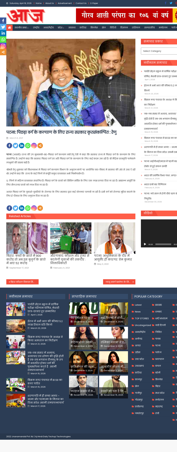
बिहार (157, 386)
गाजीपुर (138, 393)
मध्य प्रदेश (159, 393)
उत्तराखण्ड (139, 365)
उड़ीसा (137, 352)
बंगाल (158, 365)
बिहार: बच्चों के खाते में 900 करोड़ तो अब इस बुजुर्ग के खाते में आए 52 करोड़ (26, 259)
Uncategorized (143, 325)
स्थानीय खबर (21, 27)
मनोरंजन (163, 27)
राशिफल (136, 27)
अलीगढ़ (138, 338)
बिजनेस (94, 27)
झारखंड (158, 304)
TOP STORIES (142, 318)
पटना (157, 345)
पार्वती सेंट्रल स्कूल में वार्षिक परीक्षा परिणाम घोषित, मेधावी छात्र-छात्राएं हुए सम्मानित (43, 308)
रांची (157, 413)
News (138, 311)
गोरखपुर (139, 399)
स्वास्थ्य (72, 27)
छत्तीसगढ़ (139, 406)
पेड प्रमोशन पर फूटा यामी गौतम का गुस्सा (95, 318)
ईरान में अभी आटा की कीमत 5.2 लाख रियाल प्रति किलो (45, 323)
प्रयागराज (159, 359)
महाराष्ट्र (159, 406)
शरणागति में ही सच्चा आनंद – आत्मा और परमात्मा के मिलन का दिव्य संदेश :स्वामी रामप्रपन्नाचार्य (46, 399)
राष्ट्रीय (36, 27)
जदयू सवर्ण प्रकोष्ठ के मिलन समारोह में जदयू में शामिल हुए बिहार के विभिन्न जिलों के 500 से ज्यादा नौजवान (120, 281)
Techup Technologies (59, 436)
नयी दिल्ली (160, 325)
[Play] (145, 244)
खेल (104, 27)
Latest (138, 304)
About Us (49, 3)
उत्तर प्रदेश (139, 359)
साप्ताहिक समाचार (84, 296)
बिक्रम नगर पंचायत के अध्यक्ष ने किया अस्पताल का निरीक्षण (45, 338)
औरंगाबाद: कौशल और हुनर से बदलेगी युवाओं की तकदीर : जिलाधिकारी (69, 259)
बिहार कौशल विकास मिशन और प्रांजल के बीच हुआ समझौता (24, 281)
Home (38, 3)
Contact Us (81, 3)
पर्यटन (158, 352)
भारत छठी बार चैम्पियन (155, 184)
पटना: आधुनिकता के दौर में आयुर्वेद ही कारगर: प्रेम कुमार (113, 257)
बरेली (157, 372)
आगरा (138, 345)
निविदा (158, 332)
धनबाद (158, 311)
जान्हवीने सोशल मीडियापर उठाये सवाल (124, 367)
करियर (83, 27)
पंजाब (157, 338)
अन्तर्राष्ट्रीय (48, 27)
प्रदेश (60, 27)
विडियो (113, 27)
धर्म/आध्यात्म (161, 318)
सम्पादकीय (149, 27)
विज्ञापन (124, 27)
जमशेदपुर (139, 413)
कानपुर (138, 379)
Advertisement (65, 3)
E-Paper (94, 3)
